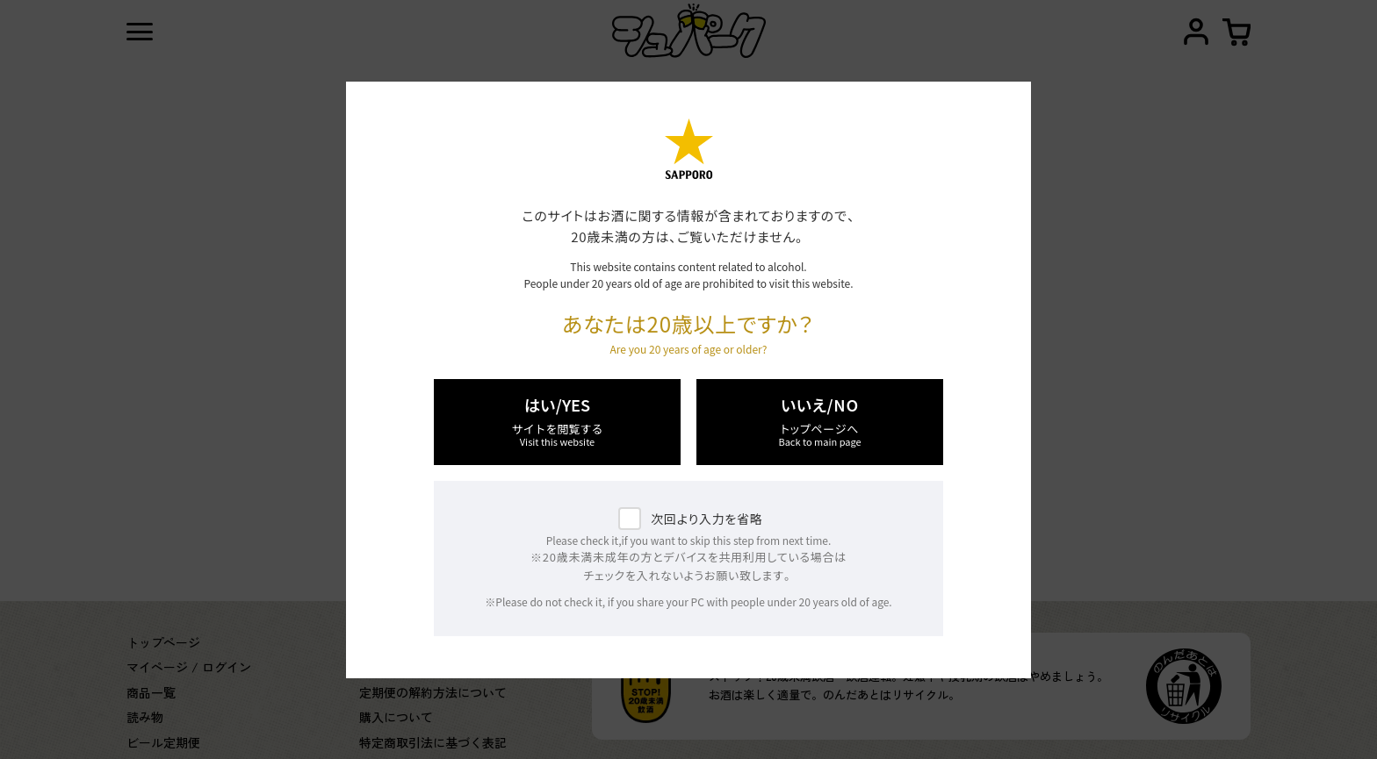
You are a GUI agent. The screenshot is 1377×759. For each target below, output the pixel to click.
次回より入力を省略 (706, 518)
